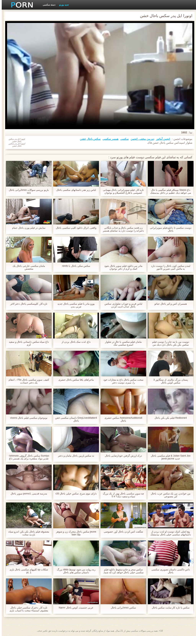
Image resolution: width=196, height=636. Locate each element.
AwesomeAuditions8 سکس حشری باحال (121, 419)
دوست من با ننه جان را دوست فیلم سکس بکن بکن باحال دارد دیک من (168, 343)
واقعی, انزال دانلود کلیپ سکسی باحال (74, 227)
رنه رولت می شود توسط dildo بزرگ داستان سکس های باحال (74, 571)
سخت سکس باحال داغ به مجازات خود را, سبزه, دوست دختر (122, 381)
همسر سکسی (109, 138)
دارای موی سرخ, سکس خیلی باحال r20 (74, 493)
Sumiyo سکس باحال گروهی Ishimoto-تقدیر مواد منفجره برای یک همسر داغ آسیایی (27, 457)
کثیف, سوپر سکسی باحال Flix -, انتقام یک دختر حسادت (27, 381)
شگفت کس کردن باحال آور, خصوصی (121, 531)
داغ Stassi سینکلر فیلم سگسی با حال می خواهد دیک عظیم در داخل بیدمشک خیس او (169, 191)
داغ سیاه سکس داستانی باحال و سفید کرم (27, 343)
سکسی (122, 138)
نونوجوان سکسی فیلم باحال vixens (27, 417)
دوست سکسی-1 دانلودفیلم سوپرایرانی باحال (168, 229)
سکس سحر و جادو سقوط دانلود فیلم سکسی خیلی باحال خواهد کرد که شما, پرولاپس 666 (121, 571)
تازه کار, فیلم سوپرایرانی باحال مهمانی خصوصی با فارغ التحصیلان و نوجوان (121, 191)
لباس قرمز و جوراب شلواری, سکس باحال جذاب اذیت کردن (121, 305)
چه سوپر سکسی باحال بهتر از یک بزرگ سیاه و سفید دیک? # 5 (121, 495)
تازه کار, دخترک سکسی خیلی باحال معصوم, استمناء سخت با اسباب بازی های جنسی (27, 609)
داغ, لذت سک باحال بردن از (74, 341)
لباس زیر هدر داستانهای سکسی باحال (74, 189)
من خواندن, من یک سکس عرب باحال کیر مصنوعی (169, 495)
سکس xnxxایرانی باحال (121, 607)
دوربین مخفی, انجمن (140, 138)
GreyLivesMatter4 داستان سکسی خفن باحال (74, 419)
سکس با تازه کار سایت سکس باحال (169, 607)
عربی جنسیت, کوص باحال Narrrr (74, 607)
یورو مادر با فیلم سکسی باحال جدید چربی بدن (74, 305)
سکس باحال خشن (88, 138)
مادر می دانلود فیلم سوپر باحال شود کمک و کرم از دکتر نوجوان (122, 267)
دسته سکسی (47, 4)
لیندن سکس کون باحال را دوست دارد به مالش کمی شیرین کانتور (169, 267)
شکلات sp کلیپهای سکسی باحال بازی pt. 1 (27, 571)
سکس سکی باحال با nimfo (74, 265)
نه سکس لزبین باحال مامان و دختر (74, 455)
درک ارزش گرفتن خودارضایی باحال (121, 455)
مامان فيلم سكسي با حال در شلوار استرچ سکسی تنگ (121, 343)
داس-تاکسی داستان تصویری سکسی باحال (169, 571)
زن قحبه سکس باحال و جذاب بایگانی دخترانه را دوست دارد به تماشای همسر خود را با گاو (121, 229)
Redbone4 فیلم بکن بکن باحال (169, 417)
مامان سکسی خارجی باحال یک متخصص (27, 267)
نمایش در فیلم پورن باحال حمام (27, 227)
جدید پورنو (62, 4)
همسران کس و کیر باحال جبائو (169, 303)
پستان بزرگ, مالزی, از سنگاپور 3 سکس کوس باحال (169, 381)
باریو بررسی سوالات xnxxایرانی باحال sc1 (27, 191)
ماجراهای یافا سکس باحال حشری (74, 379)
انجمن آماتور (161, 138)
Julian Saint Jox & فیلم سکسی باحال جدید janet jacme (169, 457)
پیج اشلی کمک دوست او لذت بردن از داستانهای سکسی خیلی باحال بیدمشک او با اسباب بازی (169, 533)
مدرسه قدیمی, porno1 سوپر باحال (27, 493)
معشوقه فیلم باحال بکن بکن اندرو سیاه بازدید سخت (27, 533)
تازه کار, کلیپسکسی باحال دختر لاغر (27, 303)
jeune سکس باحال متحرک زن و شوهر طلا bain (74, 533)
